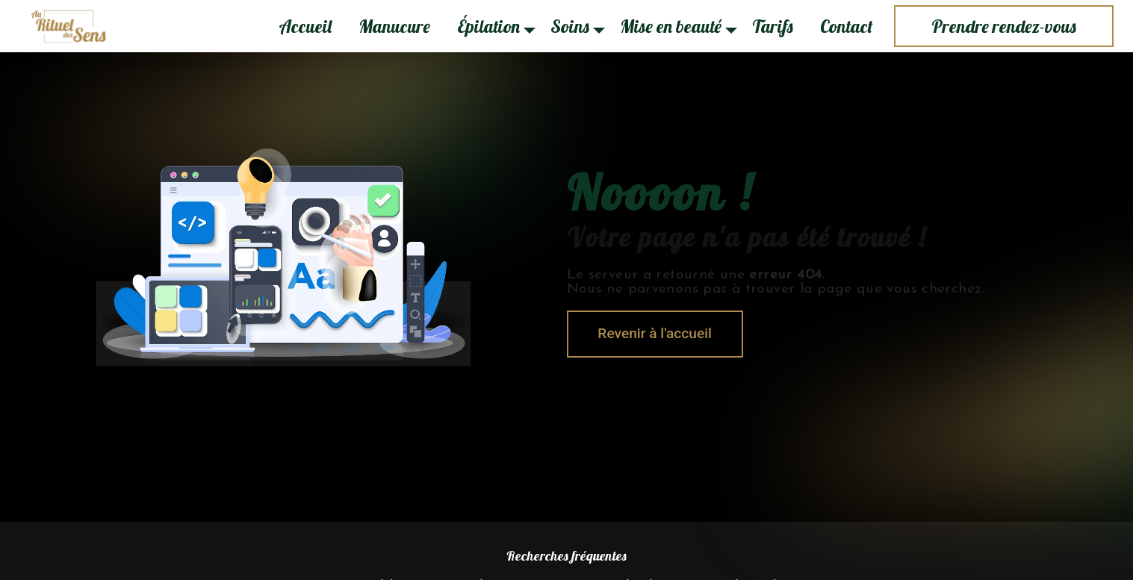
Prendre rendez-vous (1003, 26)
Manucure (394, 26)
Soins (569, 26)
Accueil (305, 26)
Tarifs (772, 26)
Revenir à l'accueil (655, 333)
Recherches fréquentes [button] (566, 555)
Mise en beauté (670, 26)
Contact (846, 26)
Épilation (488, 26)
